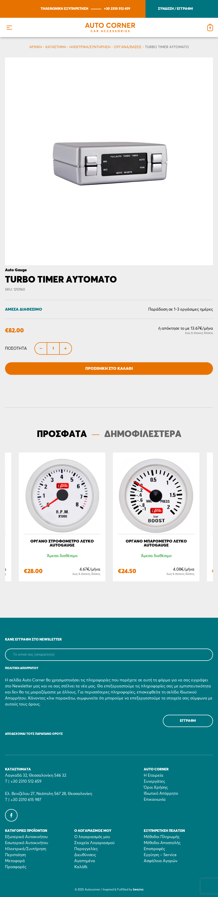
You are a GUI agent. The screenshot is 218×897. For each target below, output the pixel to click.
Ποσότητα (16, 348)
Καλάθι (80, 867)
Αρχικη (35, 47)
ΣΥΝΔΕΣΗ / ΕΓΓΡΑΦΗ (175, 9)
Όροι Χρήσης (156, 787)
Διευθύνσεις (85, 855)
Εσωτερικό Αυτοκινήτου (26, 843)
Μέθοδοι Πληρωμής (162, 837)
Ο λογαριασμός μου (92, 837)
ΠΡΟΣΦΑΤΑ (62, 434)
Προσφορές (15, 867)
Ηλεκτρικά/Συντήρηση (89, 47)
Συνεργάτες (154, 781)
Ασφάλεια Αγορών (160, 861)
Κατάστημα (55, 47)
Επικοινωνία (155, 799)
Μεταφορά (15, 861)
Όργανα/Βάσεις (127, 47)
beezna (138, 889)
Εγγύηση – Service (160, 855)
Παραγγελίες (86, 849)
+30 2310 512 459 (117, 9)
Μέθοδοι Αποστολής (162, 843)
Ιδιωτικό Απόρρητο (161, 793)
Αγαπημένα (84, 861)
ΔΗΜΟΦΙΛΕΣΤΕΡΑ (142, 434)
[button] (9, 27)
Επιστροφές (154, 849)
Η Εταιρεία (153, 775)
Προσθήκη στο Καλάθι (109, 369)
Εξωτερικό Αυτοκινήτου (26, 837)
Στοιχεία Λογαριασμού (94, 843)
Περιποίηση (15, 855)
